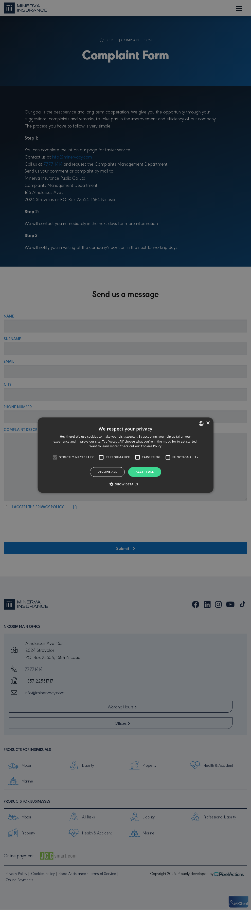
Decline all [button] (107, 472)
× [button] (208, 423)
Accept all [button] (145, 472)
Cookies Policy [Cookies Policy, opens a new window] (151, 446)
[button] (125, 484)
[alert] (125, 455)
